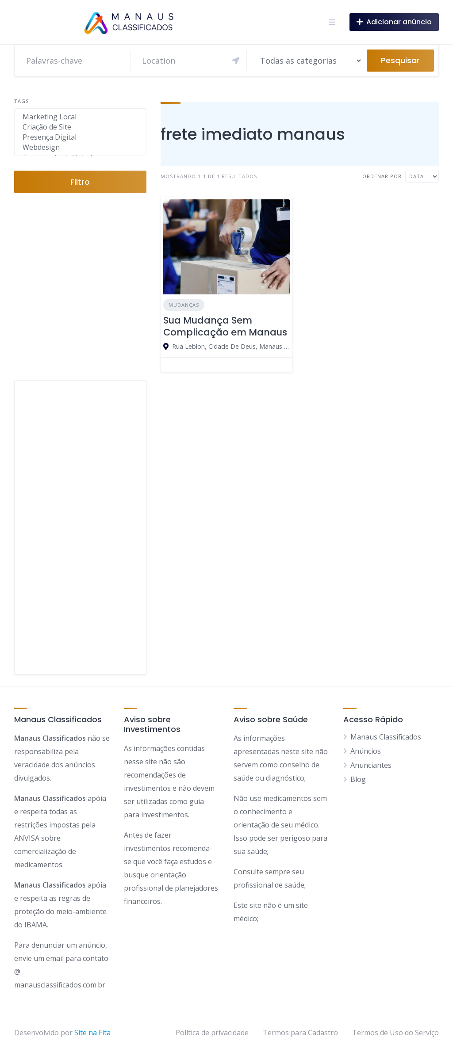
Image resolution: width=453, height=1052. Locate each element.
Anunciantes (371, 765)
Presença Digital (80, 137)
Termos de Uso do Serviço (395, 1032)
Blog (358, 779)
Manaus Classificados (385, 737)
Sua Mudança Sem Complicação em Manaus (225, 326)
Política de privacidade (212, 1032)
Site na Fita (92, 1032)
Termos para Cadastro (300, 1032)
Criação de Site (80, 127)
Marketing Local (80, 117)
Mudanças (184, 304)
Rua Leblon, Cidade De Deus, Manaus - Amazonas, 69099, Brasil (231, 346)
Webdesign (80, 147)
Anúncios (365, 751)
